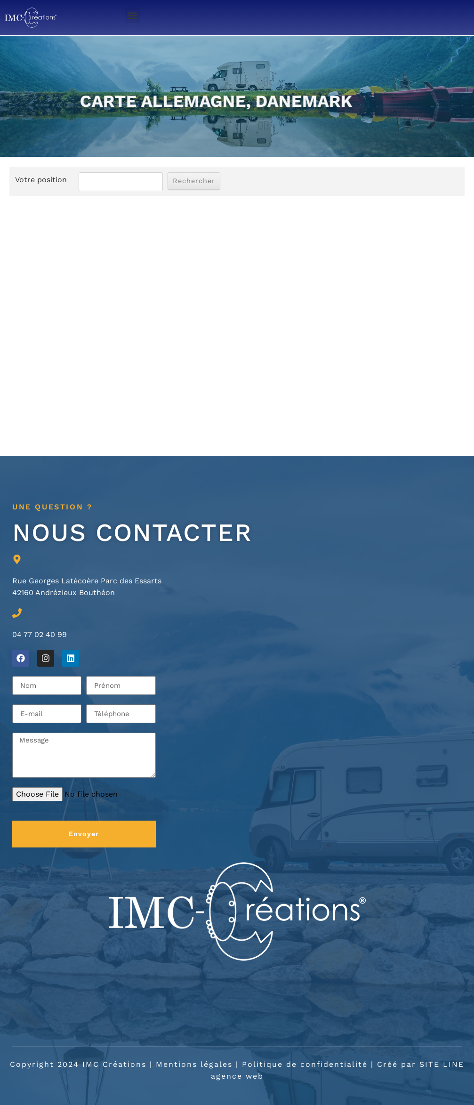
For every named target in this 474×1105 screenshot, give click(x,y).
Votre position (41, 179)
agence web (237, 1076)
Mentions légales (194, 1064)
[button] (132, 15)
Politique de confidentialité (305, 1064)
